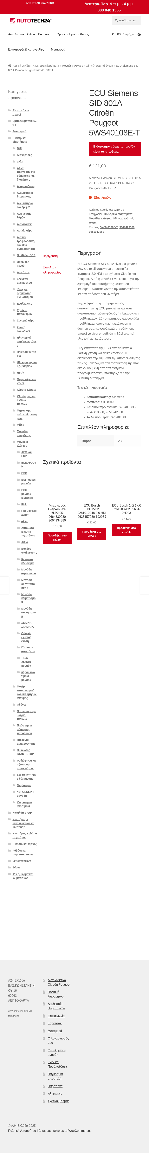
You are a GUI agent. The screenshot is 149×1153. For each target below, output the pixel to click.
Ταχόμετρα (24, 785)
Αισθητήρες (24, 154)
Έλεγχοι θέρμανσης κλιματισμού (25, 293)
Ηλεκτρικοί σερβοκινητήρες (26, 341)
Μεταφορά (58, 49)
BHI (19, 148)
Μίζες (20, 424)
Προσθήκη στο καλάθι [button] (57, 538)
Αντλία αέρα (24, 230)
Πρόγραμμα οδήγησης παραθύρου (24, 729)
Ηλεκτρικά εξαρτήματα (46, 65)
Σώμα (16, 867)
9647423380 (127, 227)
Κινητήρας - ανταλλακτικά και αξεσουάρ (24, 823)
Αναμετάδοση (26, 186)
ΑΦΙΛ (24, 542)
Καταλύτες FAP (22, 812)
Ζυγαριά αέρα (25, 320)
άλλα (20, 161)
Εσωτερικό (20, 131)
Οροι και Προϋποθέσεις (73, 34)
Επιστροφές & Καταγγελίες (26, 49)
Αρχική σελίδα (21, 65)
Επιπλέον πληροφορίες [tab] (52, 270)
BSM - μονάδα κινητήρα (27, 493)
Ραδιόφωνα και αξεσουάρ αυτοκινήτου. (26, 764)
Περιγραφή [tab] (50, 256)
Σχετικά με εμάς (58, 1101)
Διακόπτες (23, 272)
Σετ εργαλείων (22, 860)
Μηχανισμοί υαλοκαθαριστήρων (27, 414)
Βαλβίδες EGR (26, 255)
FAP (24, 504)
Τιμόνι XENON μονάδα (26, 661)
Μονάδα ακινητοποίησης (28, 583)
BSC (24, 473)
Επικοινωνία (56, 1016)
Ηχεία (20, 372)
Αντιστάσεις (24, 224)
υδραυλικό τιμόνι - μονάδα (28, 676)
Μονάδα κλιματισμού (28, 598)
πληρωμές (55, 1093)
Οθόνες (21, 704)
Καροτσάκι (55, 1023)
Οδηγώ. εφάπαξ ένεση (99, 65)
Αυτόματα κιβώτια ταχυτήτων (28, 531)
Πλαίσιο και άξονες (25, 844)
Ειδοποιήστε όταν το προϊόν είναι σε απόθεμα (114, 149)
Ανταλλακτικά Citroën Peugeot (29, 34)
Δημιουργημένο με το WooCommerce (64, 1130)
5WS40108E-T (109, 227)
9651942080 (96, 231)
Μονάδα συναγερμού (28, 612)
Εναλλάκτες (24, 303)
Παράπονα (55, 1086)
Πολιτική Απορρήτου (22, 1130)
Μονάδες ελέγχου (72, 65)
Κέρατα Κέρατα (26, 389)
